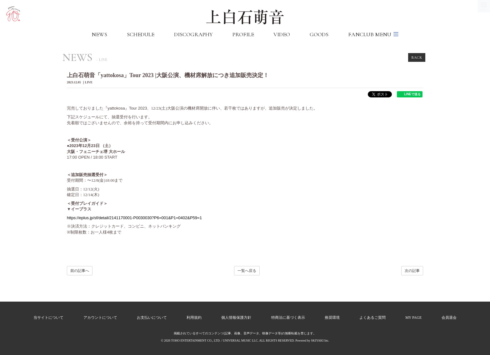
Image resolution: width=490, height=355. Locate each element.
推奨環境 (332, 317)
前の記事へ (79, 271)
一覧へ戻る (247, 271)
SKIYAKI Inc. (320, 340)
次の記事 (412, 271)
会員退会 (449, 317)
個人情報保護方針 (236, 317)
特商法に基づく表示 (288, 317)
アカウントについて (100, 317)
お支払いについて (152, 317)
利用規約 (194, 317)
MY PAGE (413, 317)
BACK (416, 57)
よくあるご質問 (372, 317)
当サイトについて (48, 317)
